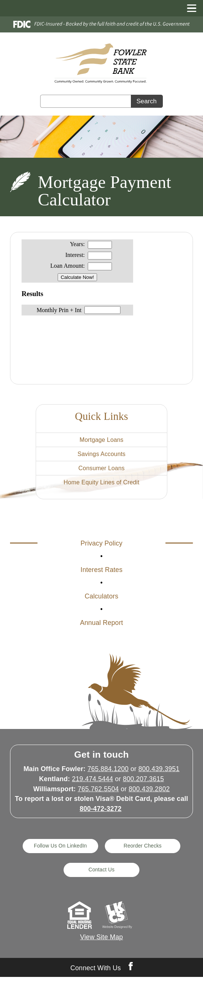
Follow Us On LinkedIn (58, 852)
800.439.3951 (159, 775)
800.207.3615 (143, 785)
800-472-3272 (101, 814)
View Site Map (101, 944)
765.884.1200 (108, 775)
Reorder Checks (144, 852)
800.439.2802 (149, 794)
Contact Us (101, 876)
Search (146, 101)
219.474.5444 (92, 785)
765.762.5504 (98, 794)
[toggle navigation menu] (189, 8)
